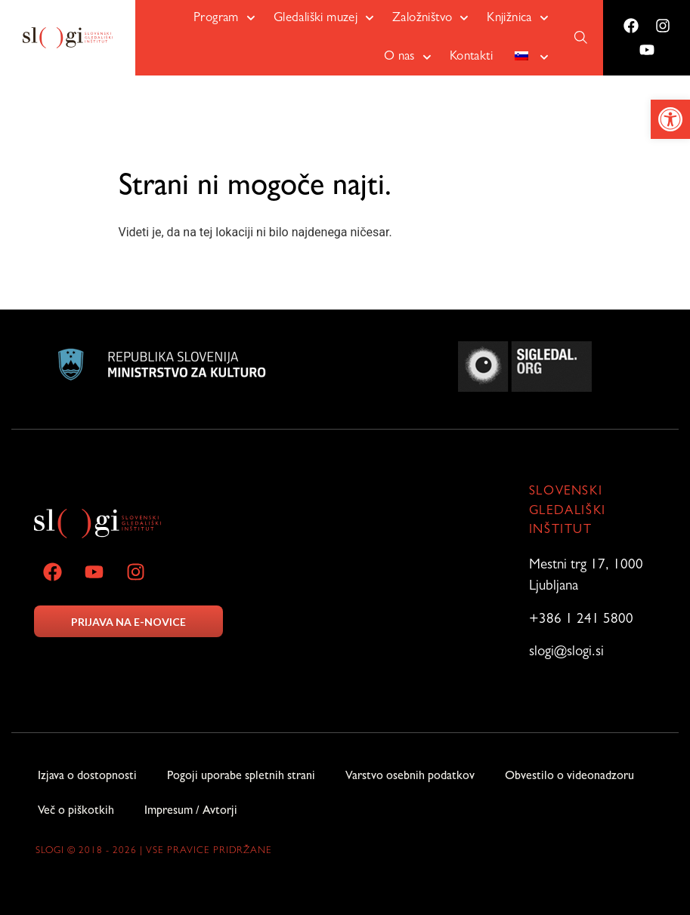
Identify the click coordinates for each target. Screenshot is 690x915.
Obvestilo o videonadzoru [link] (569, 777)
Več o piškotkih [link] (76, 812)
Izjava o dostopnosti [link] (87, 777)
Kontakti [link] (471, 57)
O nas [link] (408, 57)
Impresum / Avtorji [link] (190, 812)
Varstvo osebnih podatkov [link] (410, 777)
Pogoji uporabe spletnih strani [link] (241, 777)
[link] (670, 119)
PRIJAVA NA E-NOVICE (128, 621)
